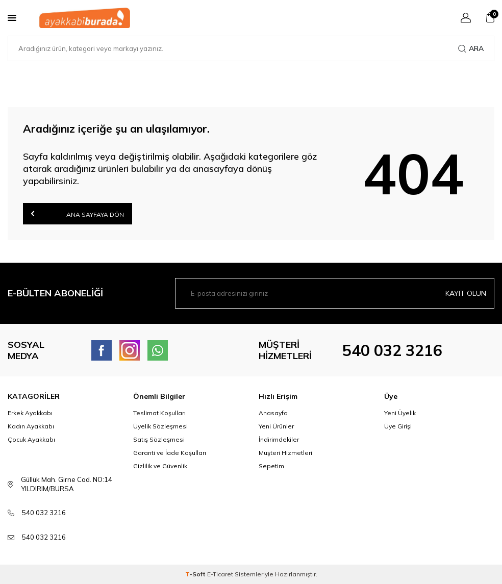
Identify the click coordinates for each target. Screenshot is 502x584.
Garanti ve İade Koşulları (169, 452)
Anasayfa (273, 413)
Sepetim (271, 466)
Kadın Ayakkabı (31, 426)
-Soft (196, 574)
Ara (471, 48)
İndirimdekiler (279, 439)
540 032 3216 (392, 350)
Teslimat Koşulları (159, 413)
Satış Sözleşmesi (159, 439)
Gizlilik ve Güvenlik (160, 466)
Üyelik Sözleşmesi (160, 426)
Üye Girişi (398, 426)
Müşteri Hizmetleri (285, 452)
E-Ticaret (220, 574)
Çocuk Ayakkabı (31, 439)
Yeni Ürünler (276, 426)
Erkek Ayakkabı (30, 413)
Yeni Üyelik (400, 413)
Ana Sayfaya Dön (77, 213)
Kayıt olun (465, 293)
